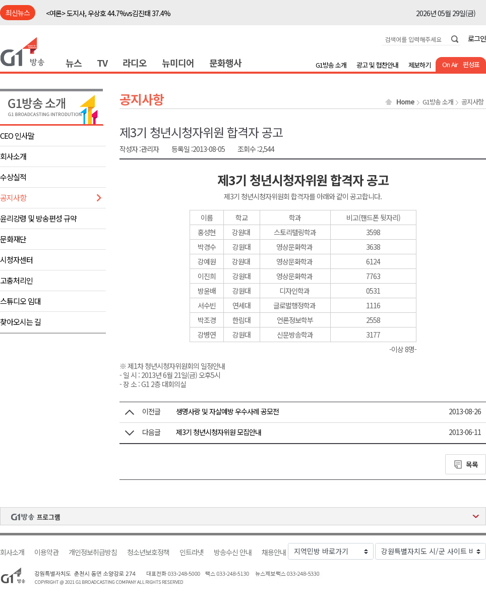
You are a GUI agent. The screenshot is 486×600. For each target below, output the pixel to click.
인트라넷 (191, 552)
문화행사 (225, 62)
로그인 (477, 38)
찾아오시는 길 (20, 321)
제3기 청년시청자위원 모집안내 (218, 432)
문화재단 (13, 239)
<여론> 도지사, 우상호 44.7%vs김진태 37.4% (108, 13)
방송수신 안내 (233, 552)
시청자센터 (16, 259)
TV (102, 62)
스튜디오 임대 (20, 301)
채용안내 (274, 552)
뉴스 (74, 62)
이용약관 (46, 552)
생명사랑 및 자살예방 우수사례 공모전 (227, 411)
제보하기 (419, 65)
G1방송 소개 (331, 65)
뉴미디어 (178, 62)
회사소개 (13, 156)
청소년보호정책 (148, 552)
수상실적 (13, 177)
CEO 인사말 (17, 135)
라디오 (135, 62)
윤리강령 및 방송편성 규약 (38, 218)
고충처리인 (16, 280)
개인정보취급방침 (93, 552)
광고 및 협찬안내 (377, 65)
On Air (450, 64)
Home (405, 102)
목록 (472, 464)
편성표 (471, 64)
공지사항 (13, 197)
